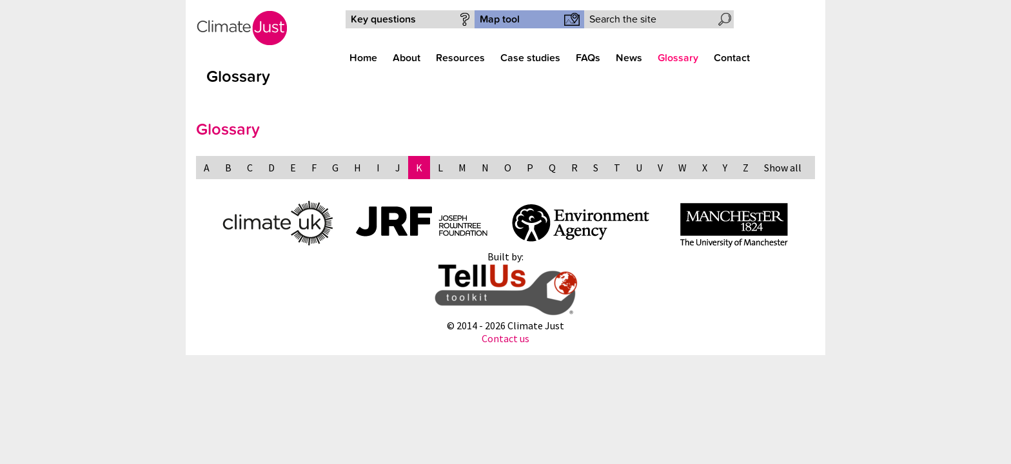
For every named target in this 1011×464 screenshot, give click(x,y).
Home (363, 58)
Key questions (383, 19)
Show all (782, 167)
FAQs (588, 58)
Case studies (530, 58)
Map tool (500, 19)
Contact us (505, 338)
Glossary (678, 58)
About (406, 58)
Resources (460, 58)
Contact (732, 58)
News (629, 58)
